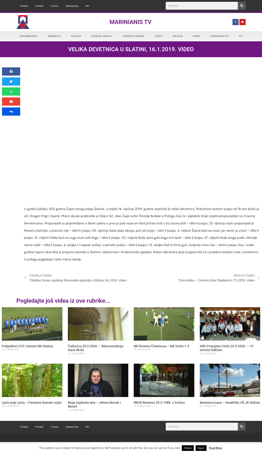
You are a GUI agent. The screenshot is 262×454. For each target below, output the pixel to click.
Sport (196, 36)
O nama (54, 6)
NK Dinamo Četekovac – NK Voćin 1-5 (161, 346)
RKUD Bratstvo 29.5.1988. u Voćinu (159, 402)
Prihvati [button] (188, 448)
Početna (24, 6)
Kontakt (39, 6)
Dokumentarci (28, 36)
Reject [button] (201, 448)
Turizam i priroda (133, 36)
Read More (215, 448)
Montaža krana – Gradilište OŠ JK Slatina (230, 402)
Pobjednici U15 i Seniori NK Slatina (27, 346)
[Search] (242, 6)
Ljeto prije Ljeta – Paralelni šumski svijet (32, 402)
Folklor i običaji (101, 36)
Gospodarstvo (219, 36)
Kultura (76, 36)
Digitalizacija (72, 6)
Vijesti (158, 36)
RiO (87, 6)
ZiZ (240, 36)
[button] (11, 71)
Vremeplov (54, 36)
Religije (177, 36)
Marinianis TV (131, 22)
